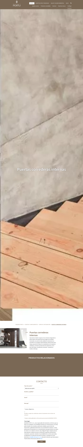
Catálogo (69, 6)
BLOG (67, 3)
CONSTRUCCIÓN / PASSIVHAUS (42, 3)
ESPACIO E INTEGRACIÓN (44, 324)
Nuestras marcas (62, 6)
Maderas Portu (19, 324)
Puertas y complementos (31, 324)
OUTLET (31, 3)
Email (25, 397)
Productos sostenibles (45, 6)
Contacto (69, 8)
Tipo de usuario (28, 386)
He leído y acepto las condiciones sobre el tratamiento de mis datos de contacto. (39, 414)
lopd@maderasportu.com (35, 437)
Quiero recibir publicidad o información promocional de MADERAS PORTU (41, 418)
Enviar (41, 441)
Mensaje (26, 403)
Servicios (54, 6)
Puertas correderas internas (59, 324)
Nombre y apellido (28, 391)
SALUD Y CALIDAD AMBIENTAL (57, 3)
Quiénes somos (35, 6)
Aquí (41, 438)
